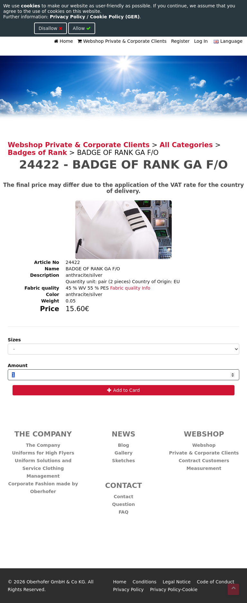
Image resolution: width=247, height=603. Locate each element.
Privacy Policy (128, 589)
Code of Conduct (215, 581)
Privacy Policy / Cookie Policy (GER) (95, 16)
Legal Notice (177, 581)
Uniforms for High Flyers (43, 450)
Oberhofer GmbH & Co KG (56, 581)
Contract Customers (204, 458)
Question (123, 501)
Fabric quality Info (130, 288)
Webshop (203, 442)
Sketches (123, 458)
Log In (201, 41)
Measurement (204, 465)
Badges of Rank (37, 153)
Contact (123, 494)
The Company (43, 442)
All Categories (186, 145)
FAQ (124, 509)
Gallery (123, 450)
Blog (123, 442)
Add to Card (123, 390)
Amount (18, 365)
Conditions (144, 581)
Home (63, 41)
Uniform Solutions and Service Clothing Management (43, 465)
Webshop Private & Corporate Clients (122, 41)
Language (227, 41)
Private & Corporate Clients (204, 450)
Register (180, 41)
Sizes (14, 339)
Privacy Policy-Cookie (173, 589)
